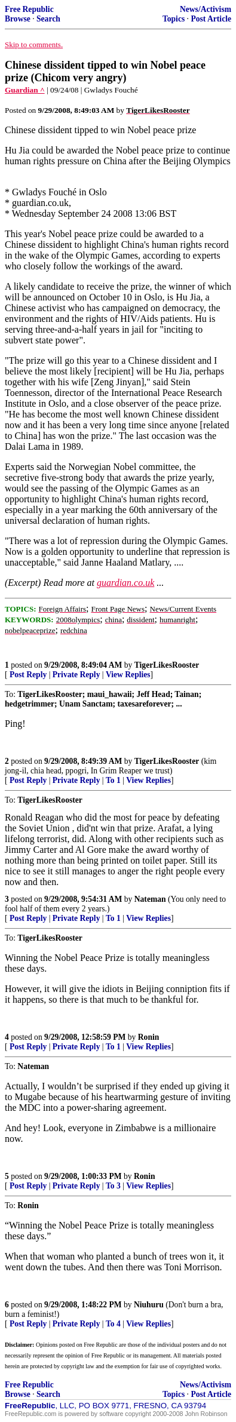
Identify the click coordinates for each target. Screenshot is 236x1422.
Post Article (211, 18)
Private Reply (76, 674)
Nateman (150, 899)
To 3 (113, 1185)
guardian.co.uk (125, 583)
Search (48, 18)
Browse (17, 18)
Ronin (149, 1037)
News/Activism (205, 9)
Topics (174, 18)
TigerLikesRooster (167, 665)
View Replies (128, 674)
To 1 (113, 780)
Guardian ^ (25, 89)
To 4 (113, 1323)
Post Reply (28, 674)
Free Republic (29, 9)
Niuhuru (149, 1304)
